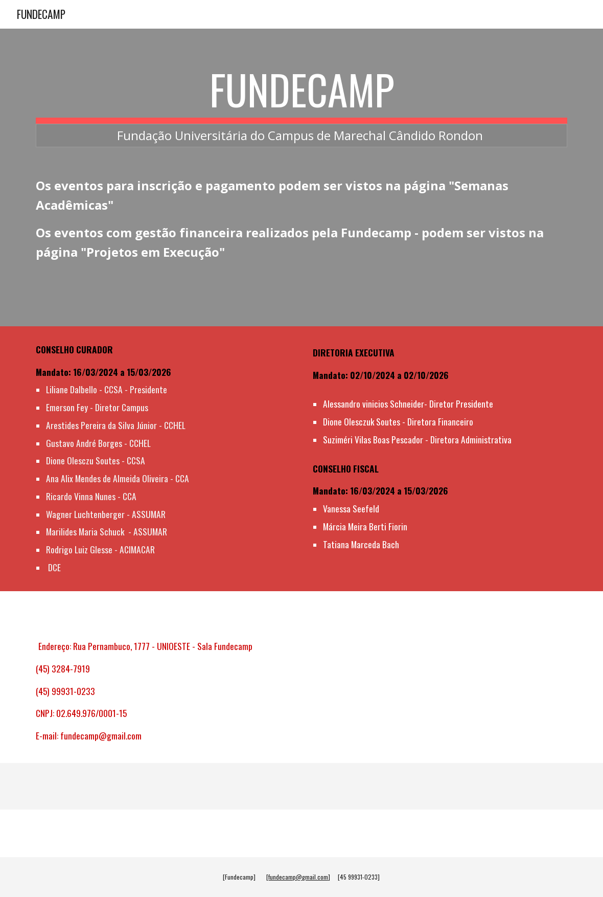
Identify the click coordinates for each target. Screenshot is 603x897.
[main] (302, 105)
